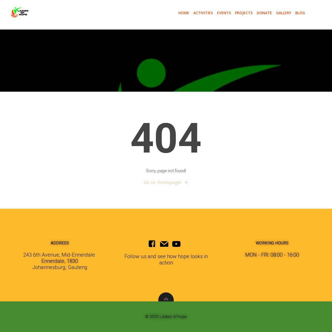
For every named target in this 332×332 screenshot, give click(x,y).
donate (264, 12)
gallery (283, 12)
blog (300, 12)
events (224, 12)
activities (203, 12)
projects (244, 12)
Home (183, 12)
